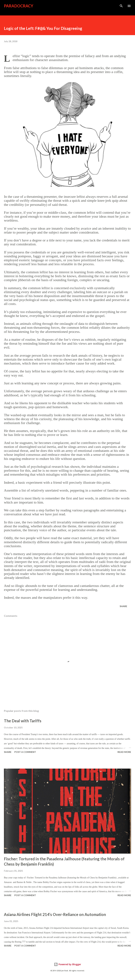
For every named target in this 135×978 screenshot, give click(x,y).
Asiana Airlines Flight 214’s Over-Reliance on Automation (55, 914)
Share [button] (123, 606)
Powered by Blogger (67, 964)
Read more (124, 752)
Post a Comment (25, 752)
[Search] (121, 6)
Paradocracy (18, 5)
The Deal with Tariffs (22, 720)
